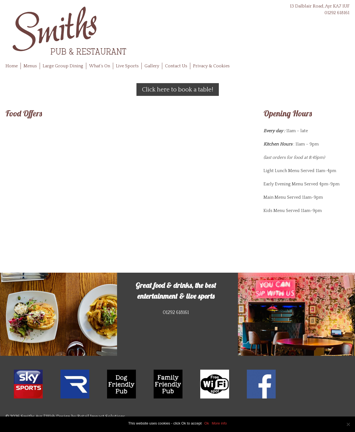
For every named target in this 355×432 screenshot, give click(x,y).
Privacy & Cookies (211, 65)
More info (219, 423)
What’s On (99, 65)
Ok (206, 423)
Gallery (151, 65)
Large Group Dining (63, 65)
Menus (30, 65)
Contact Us (176, 65)
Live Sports (127, 65)
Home (12, 65)
